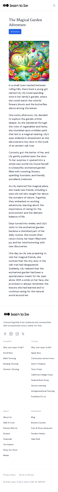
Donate (6, 433)
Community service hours (42, 358)
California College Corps (42, 374)
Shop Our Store (10, 450)
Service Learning (38, 385)
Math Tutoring (9, 358)
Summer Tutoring (11, 369)
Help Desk (35, 439)
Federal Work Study (40, 380)
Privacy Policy (9, 475)
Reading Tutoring (10, 364)
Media (6, 455)
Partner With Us (10, 428)
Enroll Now (8, 353)
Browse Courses (38, 422)
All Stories (15, 31)
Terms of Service (26, 475)
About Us (7, 417)
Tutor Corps (36, 369)
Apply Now (36, 353)
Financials (7, 439)
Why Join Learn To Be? (13, 347)
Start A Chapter (38, 364)
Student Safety (38, 433)
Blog (33, 417)
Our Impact (8, 444)
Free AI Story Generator (42, 428)
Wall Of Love (8, 422)
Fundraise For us (38, 396)
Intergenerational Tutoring (42, 391)
